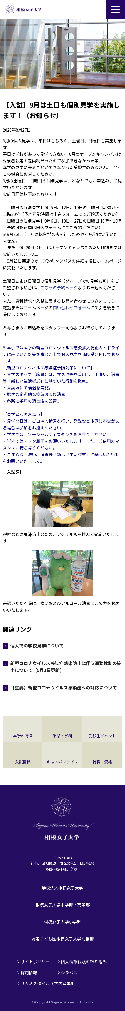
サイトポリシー (35, 962)
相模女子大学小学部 (62, 922)
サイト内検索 (96, 9)
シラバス (69, 972)
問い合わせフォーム (71, 307)
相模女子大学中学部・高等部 (63, 905)
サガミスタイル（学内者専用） (50, 983)
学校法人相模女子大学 (62, 888)
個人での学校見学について (37, 645)
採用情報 (29, 972)
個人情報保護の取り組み (84, 962)
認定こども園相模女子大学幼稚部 (62, 938)
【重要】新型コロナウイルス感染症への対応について (63, 687)
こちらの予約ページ (59, 287)
